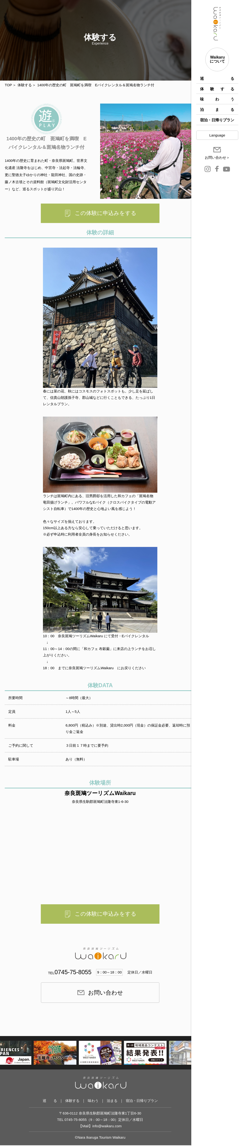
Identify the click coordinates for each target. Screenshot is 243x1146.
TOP (8, 85)
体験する (217, 89)
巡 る (217, 79)
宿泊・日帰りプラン (217, 120)
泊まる (217, 110)
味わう (217, 99)
